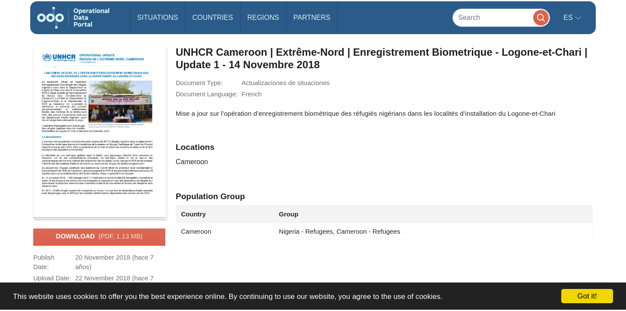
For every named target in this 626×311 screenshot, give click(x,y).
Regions (263, 17)
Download (99, 237)
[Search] (501, 17)
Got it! (587, 296)
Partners (311, 17)
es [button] (569, 17)
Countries (212, 17)
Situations (157, 17)
